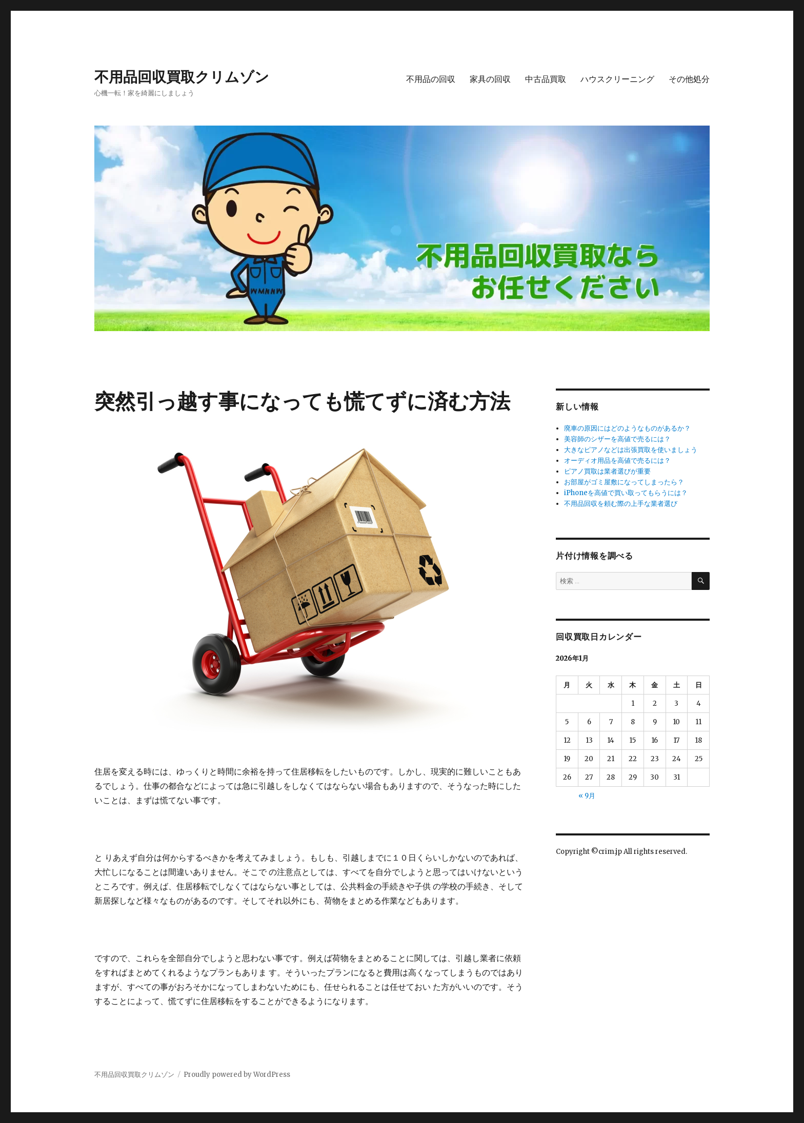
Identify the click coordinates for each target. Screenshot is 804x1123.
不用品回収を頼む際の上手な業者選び (620, 503)
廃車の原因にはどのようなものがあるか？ (627, 428)
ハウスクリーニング (617, 79)
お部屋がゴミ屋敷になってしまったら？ (624, 482)
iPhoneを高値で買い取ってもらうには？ (626, 492)
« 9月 (586, 795)
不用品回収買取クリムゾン (181, 77)
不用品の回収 (430, 79)
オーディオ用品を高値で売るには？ (617, 460)
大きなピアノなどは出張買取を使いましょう (630, 449)
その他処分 (689, 79)
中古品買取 (545, 79)
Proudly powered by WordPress (237, 1074)
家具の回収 (490, 79)
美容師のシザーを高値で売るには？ (617, 439)
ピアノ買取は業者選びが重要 (607, 471)
